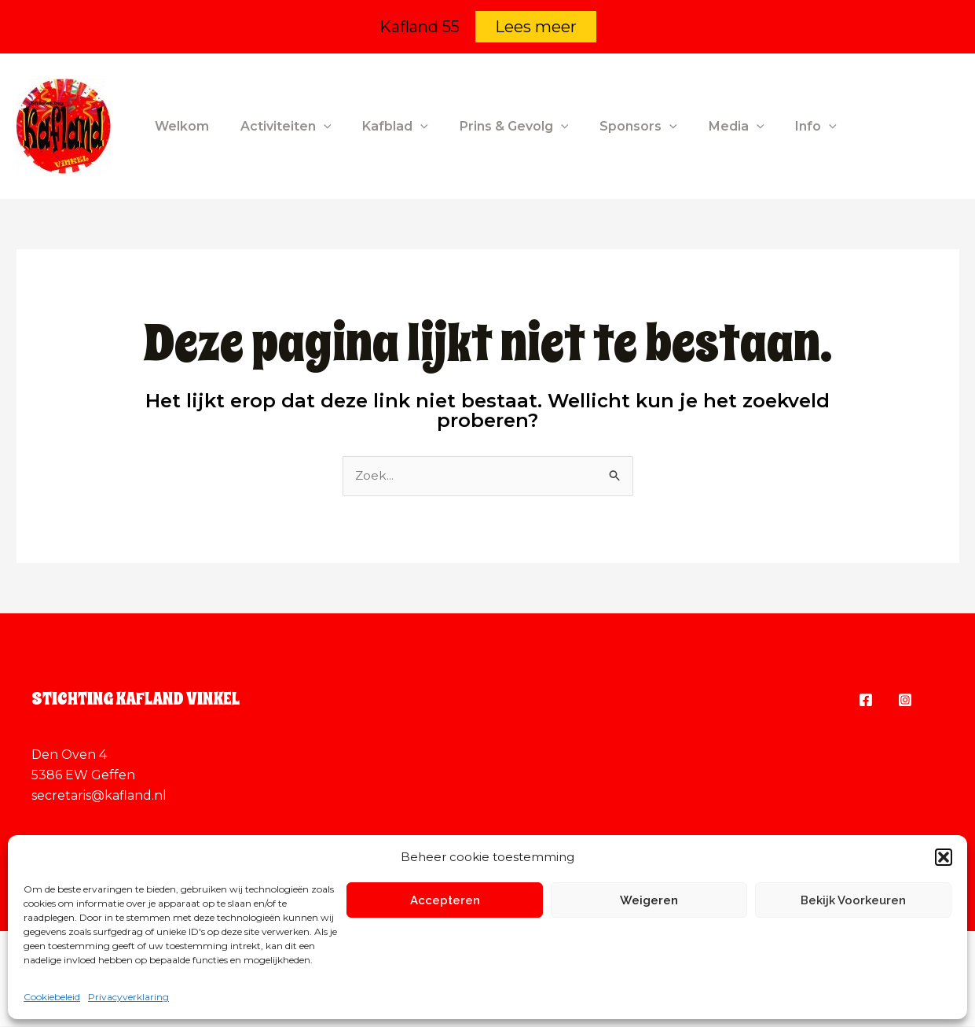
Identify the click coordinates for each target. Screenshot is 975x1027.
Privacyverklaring (128, 997)
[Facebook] (866, 701)
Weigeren (649, 900)
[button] (943, 857)
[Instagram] (905, 701)
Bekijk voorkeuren (853, 900)
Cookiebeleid (52, 997)
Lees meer (536, 26)
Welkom (179, 126)
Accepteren (445, 900)
